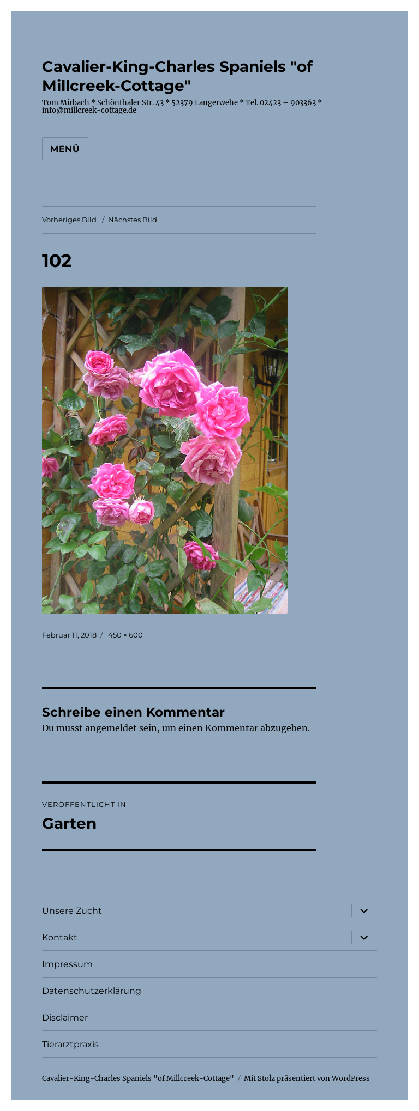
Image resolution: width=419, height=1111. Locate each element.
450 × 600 (125, 634)
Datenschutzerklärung (91, 991)
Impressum (67, 964)
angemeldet (111, 728)
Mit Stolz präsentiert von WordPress (307, 1078)
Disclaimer (65, 1017)
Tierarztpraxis (70, 1044)
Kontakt (59, 937)
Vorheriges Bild (69, 219)
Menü (65, 149)
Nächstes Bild (132, 219)
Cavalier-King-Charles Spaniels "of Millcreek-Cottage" (177, 76)
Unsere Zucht (72, 911)
